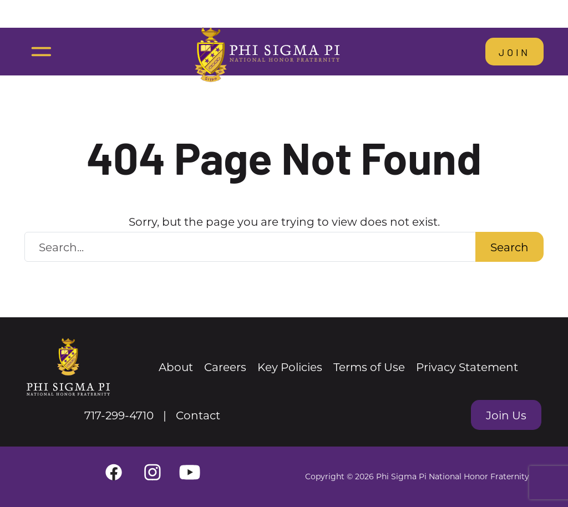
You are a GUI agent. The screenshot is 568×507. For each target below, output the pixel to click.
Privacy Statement (467, 366)
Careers (225, 366)
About (176, 366)
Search (509, 247)
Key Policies (289, 366)
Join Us (506, 415)
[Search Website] (250, 247)
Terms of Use (369, 366)
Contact (198, 415)
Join (514, 51)
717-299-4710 (119, 415)
